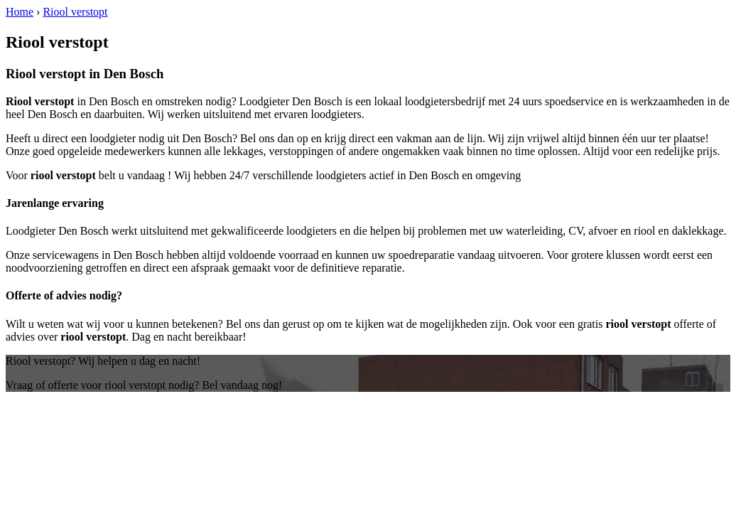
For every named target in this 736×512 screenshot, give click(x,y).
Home (19, 12)
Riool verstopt (75, 12)
